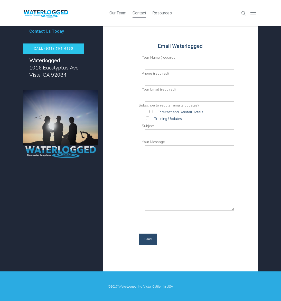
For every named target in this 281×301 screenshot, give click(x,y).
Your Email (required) (186, 94)
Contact (139, 13)
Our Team (117, 13)
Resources (162, 13)
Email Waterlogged (180, 46)
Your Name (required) (186, 62)
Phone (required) (186, 78)
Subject (186, 130)
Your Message (186, 176)
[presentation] (184, 224)
